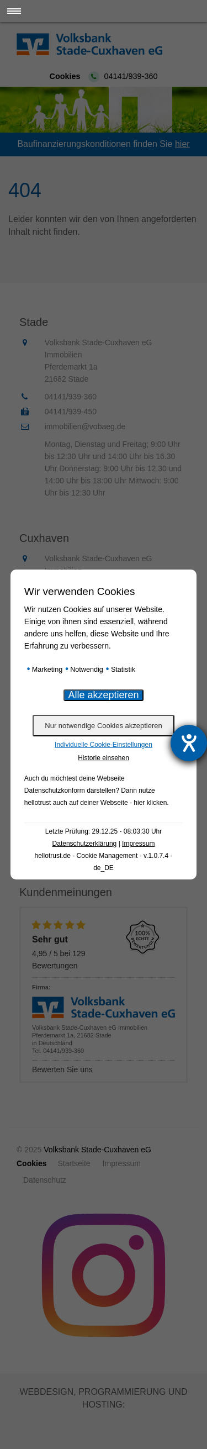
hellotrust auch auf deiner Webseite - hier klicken (95, 803)
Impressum (138, 843)
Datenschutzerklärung (84, 843)
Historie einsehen (103, 758)
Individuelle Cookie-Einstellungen (103, 745)
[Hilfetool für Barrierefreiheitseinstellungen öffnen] (189, 743)
